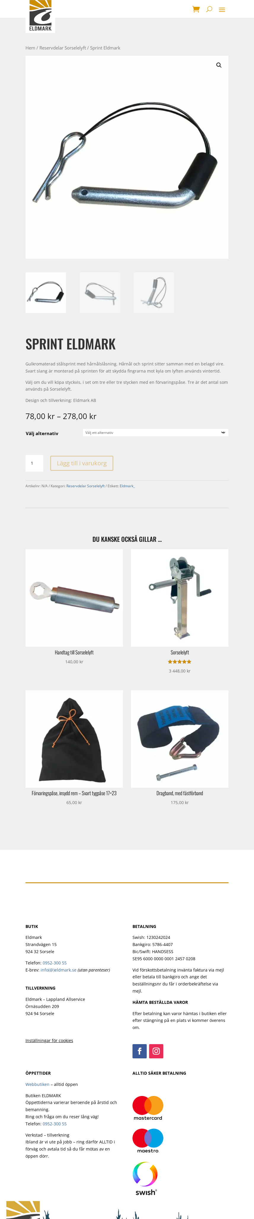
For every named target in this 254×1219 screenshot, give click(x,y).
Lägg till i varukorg (82, 463)
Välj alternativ (42, 433)
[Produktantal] (34, 463)
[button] (219, 65)
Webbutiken (37, 1084)
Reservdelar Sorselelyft (62, 48)
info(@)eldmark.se (58, 970)
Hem (30, 48)
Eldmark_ (127, 485)
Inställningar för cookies (49, 1040)
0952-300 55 (55, 963)
